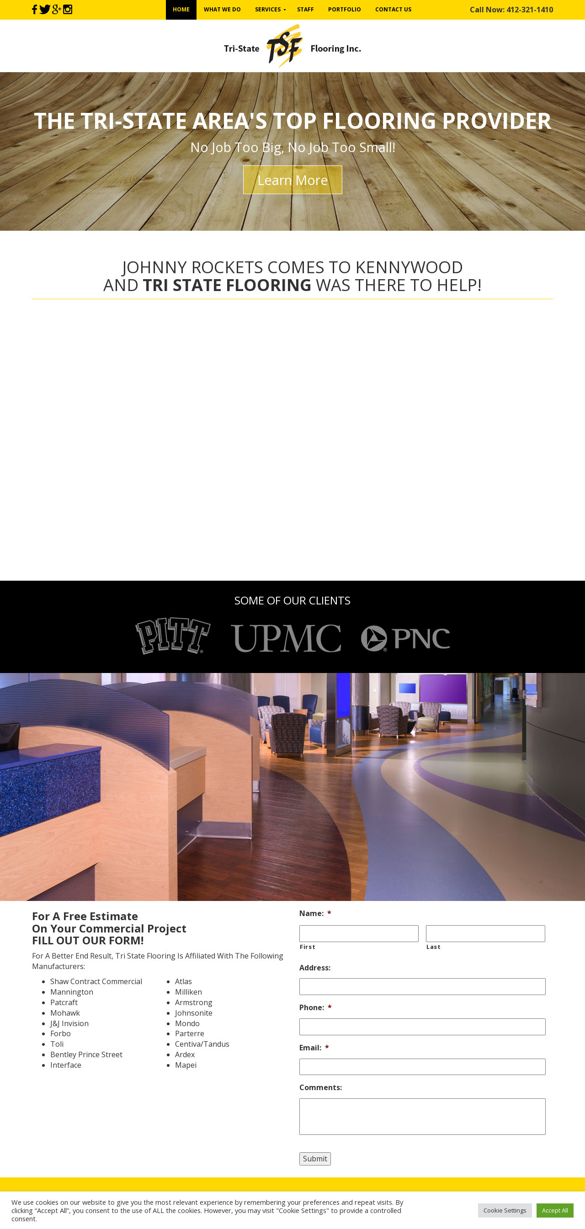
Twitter (44, 9)
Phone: (315, 1007)
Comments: (320, 1087)
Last (433, 947)
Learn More (292, 180)
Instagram (67, 9)
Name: (315, 913)
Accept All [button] (555, 1210)
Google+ (56, 9)
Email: (314, 1048)
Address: (314, 968)
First (307, 947)
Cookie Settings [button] (505, 1210)
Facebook (34, 9)
